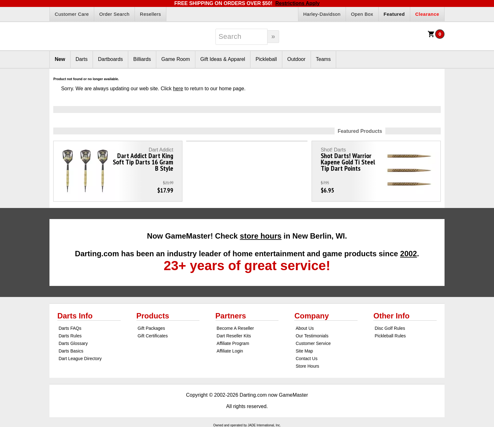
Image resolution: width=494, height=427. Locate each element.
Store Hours (307, 366)
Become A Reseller (235, 328)
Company (311, 315)
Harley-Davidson (322, 14)
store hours (260, 236)
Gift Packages (151, 328)
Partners (230, 315)
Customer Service (313, 343)
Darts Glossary (73, 343)
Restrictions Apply (297, 3)
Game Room (175, 59)
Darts (82, 59)
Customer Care (72, 14)
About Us (305, 328)
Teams (323, 59)
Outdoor (296, 59)
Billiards (142, 59)
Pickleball (266, 59)
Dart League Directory (80, 358)
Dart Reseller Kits (234, 335)
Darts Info (75, 315)
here (178, 88)
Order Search (114, 14)
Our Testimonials (312, 335)
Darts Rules (70, 335)
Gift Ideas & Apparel (222, 59)
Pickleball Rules (390, 335)
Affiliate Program (233, 343)
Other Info (391, 315)
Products (152, 315)
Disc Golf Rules (390, 328)
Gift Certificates (153, 335)
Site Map (304, 350)
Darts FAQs (70, 328)
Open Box (362, 14)
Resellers (150, 14)
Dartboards (110, 59)
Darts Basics (71, 350)
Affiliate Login (230, 350)
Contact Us (306, 358)
